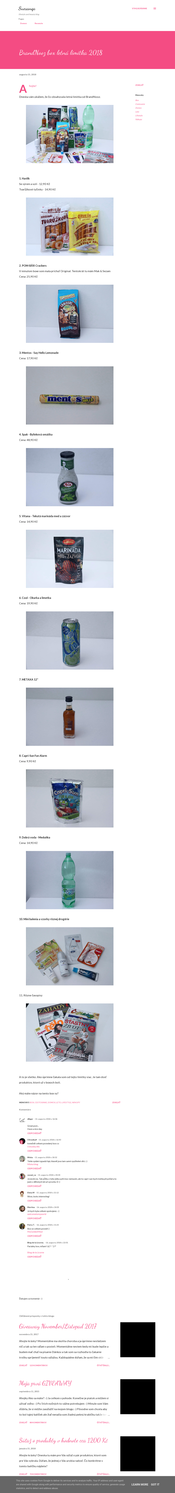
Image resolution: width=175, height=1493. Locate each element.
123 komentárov (39, 1365)
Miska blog (32, 1164)
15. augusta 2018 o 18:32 (46, 1157)
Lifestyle (138, 115)
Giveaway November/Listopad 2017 (57, 1326)
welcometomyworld (36, 1214)
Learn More (140, 1484)
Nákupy (138, 119)
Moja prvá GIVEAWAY (45, 1383)
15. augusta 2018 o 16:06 (46, 1119)
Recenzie (37, 23)
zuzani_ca (31, 1175)
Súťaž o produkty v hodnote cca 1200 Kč (63, 1440)
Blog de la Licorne (35, 1252)
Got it (155, 1484)
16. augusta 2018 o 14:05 (48, 1207)
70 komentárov (38, 1474)
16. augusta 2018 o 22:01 (57, 1242)
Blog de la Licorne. (35, 1242)
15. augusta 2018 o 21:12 (48, 1192)
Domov (22, 23)
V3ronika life (33, 1146)
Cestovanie (140, 104)
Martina (31, 1207)
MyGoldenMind (35, 1231)
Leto (137, 112)
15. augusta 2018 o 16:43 (50, 1140)
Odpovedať (34, 1133)
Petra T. (31, 1225)
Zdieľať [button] (139, 85)
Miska (30, 1157)
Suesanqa (27, 8)
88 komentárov (38, 1422)
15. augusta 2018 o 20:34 (49, 1175)
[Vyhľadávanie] (139, 8)
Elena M (30, 1192)
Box (137, 100)
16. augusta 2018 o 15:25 (48, 1225)
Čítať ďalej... (103, 1365)
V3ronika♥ (32, 1140)
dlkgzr (30, 1119)
